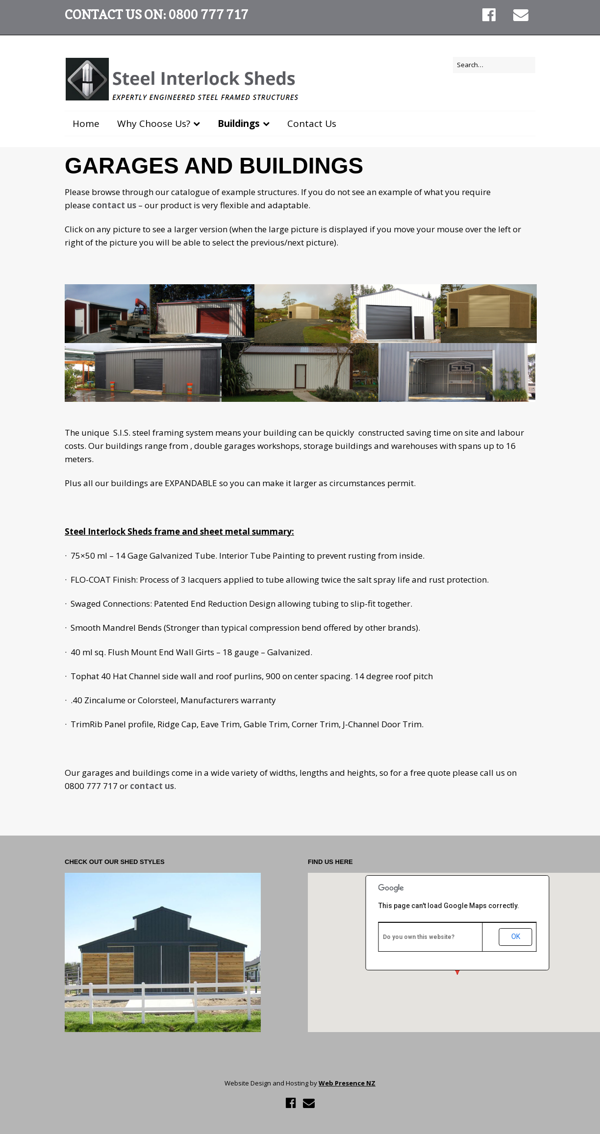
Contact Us (311, 123)
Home (86, 123)
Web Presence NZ (347, 1083)
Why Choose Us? (153, 123)
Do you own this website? (418, 937)
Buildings (239, 123)
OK (515, 936)
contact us (115, 205)
